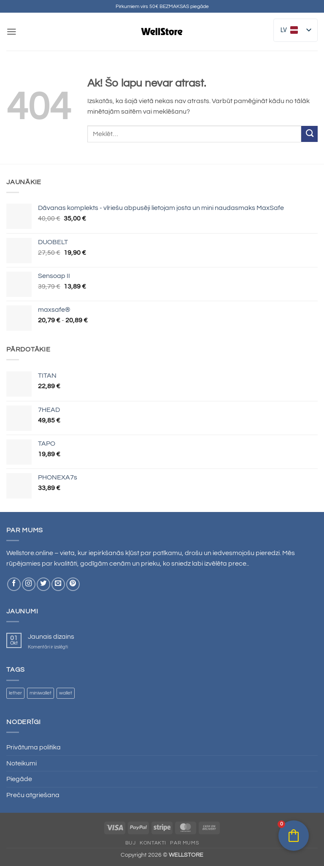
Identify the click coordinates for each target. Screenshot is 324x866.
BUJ (130, 842)
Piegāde (19, 779)
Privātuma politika (33, 747)
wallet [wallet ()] (65, 693)
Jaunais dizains (51, 636)
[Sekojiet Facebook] (14, 584)
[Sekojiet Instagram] (28, 584)
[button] (11, 32)
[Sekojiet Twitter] (43, 584)
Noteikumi (21, 763)
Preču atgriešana (32, 795)
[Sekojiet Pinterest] (73, 584)
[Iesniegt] (309, 134)
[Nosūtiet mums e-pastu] (58, 584)
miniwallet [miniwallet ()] (40, 693)
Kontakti (153, 842)
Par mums (184, 842)
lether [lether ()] (15, 693)
